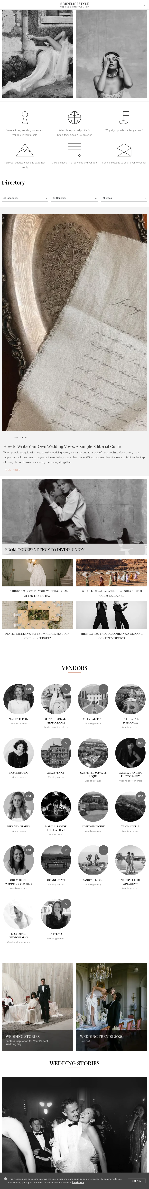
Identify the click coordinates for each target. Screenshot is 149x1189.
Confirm (136, 1181)
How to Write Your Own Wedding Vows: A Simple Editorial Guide (62, 446)
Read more (78, 1182)
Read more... (13, 470)
